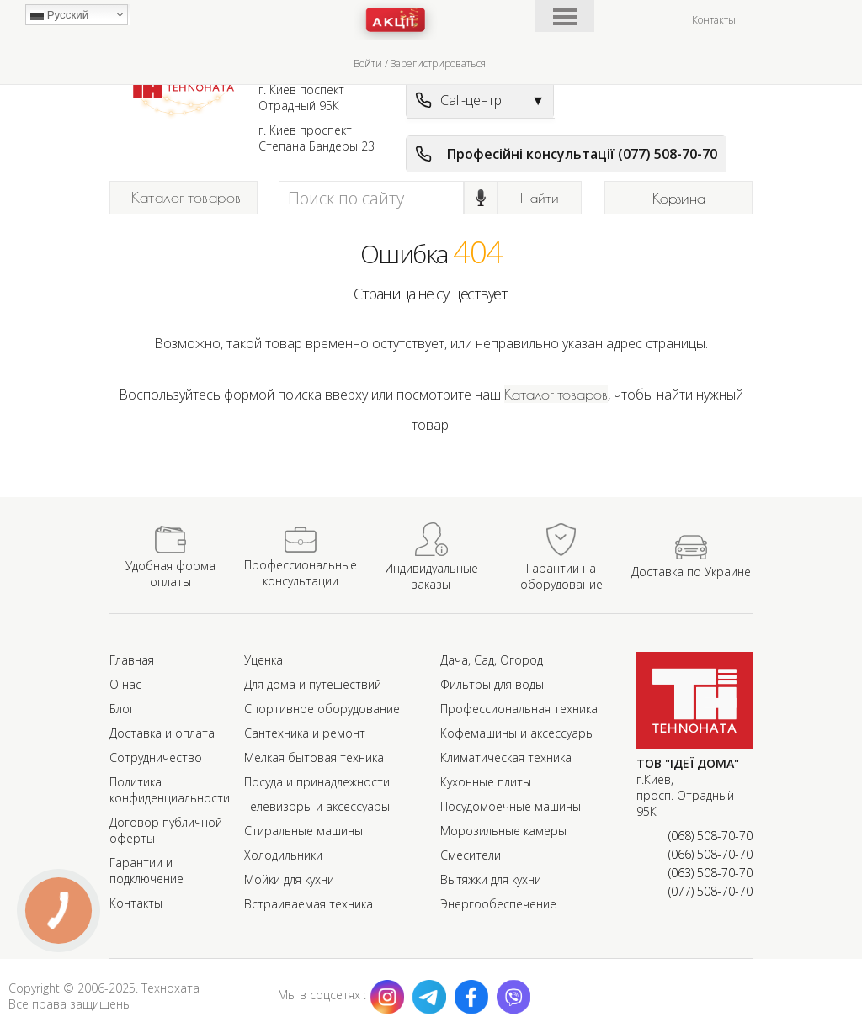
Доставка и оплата (162, 733)
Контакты (714, 20)
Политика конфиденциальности (169, 790)
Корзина (678, 198)
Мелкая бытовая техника (314, 757)
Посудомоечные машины (510, 806)
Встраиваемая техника (308, 904)
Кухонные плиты (485, 782)
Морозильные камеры (503, 831)
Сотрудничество (155, 757)
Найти (539, 197)
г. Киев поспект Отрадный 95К (301, 98)
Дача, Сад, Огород (491, 660)
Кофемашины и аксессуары (517, 733)
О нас (125, 684)
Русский (59, 15)
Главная (131, 660)
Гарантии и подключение (146, 871)
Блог (122, 709)
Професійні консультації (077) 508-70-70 (566, 154)
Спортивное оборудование (322, 709)
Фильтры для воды (492, 684)
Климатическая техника (506, 757)
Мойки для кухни (289, 879)
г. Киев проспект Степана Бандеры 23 (316, 138)
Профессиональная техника (519, 709)
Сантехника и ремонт (304, 733)
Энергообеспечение (498, 904)
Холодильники (283, 855)
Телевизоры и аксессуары (317, 806)
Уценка (263, 660)
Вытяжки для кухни (490, 879)
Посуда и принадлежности (317, 782)
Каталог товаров (186, 197)
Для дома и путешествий (312, 684)
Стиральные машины (303, 831)
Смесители (470, 855)
